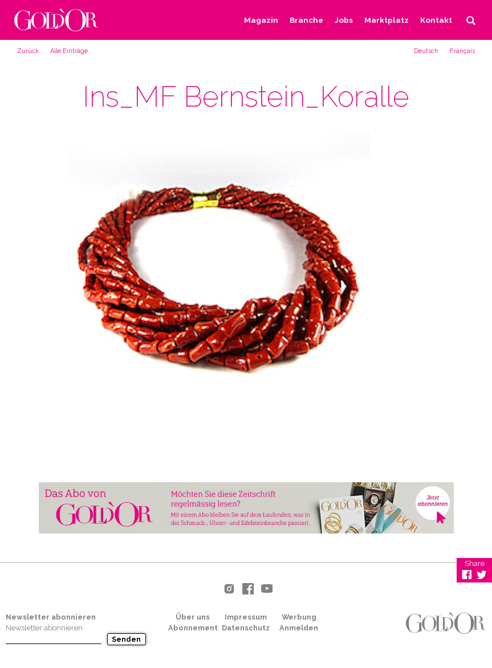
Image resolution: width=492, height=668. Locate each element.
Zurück (28, 51)
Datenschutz (246, 628)
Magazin (261, 20)
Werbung (299, 617)
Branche (306, 20)
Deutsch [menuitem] (426, 51)
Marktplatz (386, 20)
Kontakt (436, 20)
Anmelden (298, 628)
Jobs (344, 20)
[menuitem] (426, 50)
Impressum (246, 617)
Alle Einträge (69, 51)
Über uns (193, 617)
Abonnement (193, 628)
